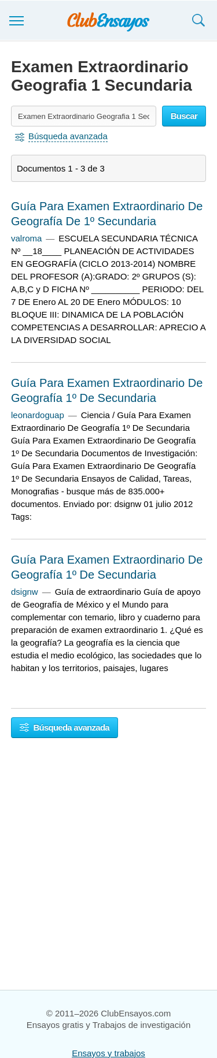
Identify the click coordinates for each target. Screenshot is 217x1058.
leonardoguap (37, 415)
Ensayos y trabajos (108, 1053)
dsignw (24, 592)
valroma (26, 238)
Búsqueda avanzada (64, 727)
